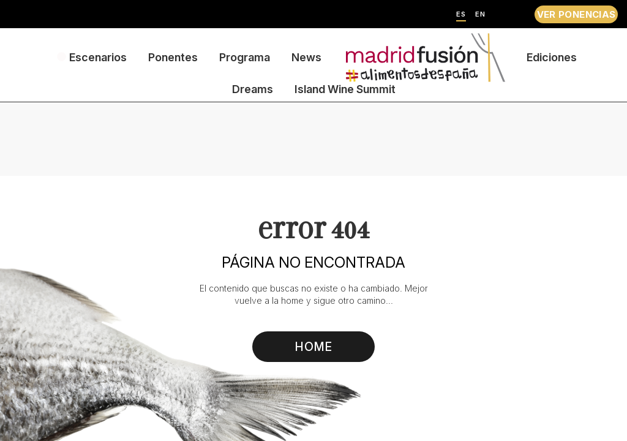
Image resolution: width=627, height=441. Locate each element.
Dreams (252, 89)
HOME (313, 346)
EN (480, 14)
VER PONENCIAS (576, 14)
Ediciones (552, 57)
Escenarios (98, 57)
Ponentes (173, 57)
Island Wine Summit (345, 89)
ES (461, 14)
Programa (244, 57)
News (306, 57)
